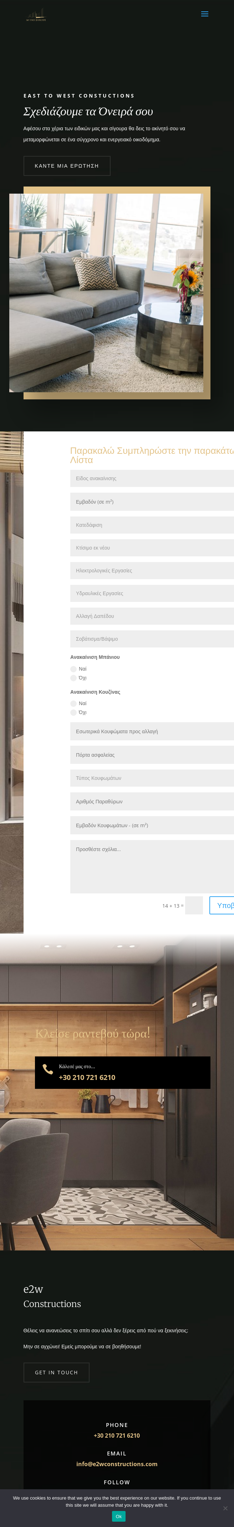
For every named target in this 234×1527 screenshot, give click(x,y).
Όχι (78, 677)
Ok (119, 1516)
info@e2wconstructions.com (117, 1464)
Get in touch (56, 1372)
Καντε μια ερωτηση (67, 165)
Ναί (78, 668)
